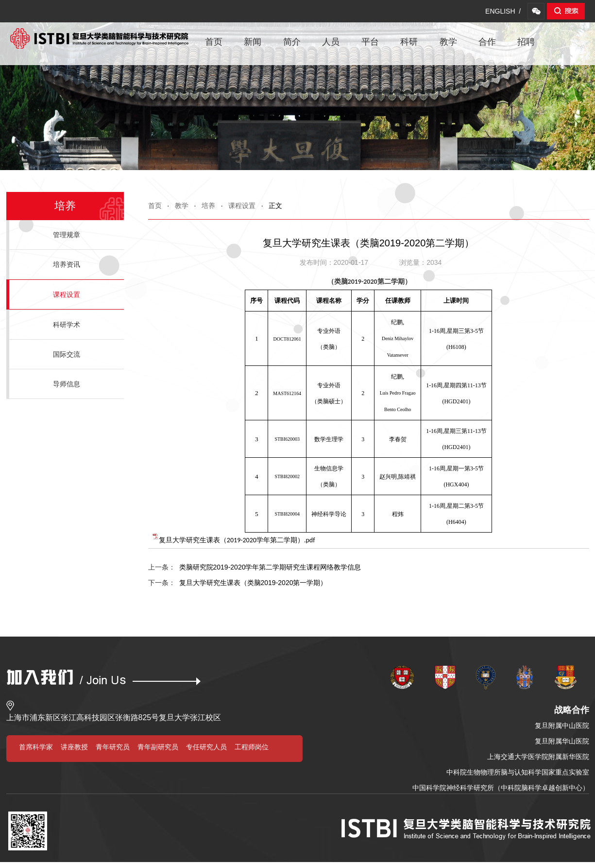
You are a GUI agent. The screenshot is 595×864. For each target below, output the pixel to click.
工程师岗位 (252, 747)
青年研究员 (113, 747)
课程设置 (241, 205)
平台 (370, 42)
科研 (409, 42)
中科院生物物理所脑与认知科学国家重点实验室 (517, 772)
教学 (448, 42)
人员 (331, 42)
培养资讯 (66, 264)
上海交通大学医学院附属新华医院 (538, 756)
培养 (208, 205)
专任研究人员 (206, 747)
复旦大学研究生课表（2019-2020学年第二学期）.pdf (237, 540)
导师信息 (66, 384)
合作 (487, 42)
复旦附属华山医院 (562, 741)
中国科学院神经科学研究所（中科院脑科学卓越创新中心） (500, 788)
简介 (292, 42)
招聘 (526, 42)
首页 (213, 42)
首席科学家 (36, 747)
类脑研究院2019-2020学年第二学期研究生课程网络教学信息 (254, 567)
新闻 (252, 42)
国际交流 (66, 354)
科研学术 (66, 324)
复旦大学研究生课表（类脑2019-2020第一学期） (237, 583)
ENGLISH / (503, 11)
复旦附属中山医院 (562, 725)
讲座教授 (74, 747)
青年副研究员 (157, 747)
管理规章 (66, 235)
